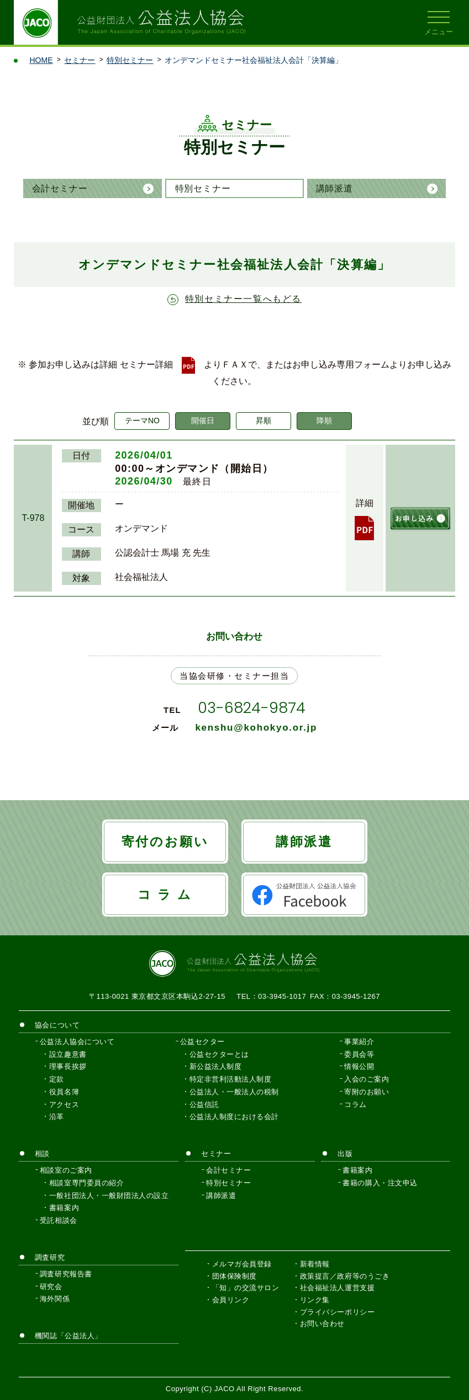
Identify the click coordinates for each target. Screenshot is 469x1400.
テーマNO (142, 420)
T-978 (33, 518)
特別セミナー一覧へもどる (243, 299)
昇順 (263, 420)
